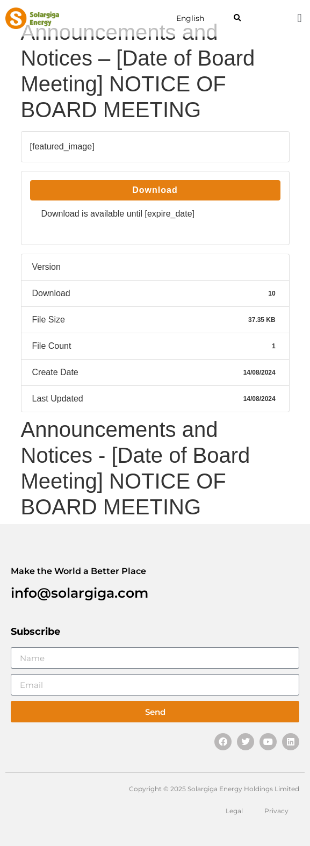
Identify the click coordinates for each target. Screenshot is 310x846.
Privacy (276, 811)
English (190, 18)
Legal (234, 811)
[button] (237, 18)
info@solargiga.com (79, 593)
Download (154, 190)
